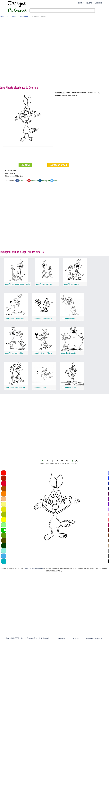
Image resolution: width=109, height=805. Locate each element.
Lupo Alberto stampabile (14, 353)
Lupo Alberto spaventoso (42, 319)
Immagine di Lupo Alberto (42, 353)
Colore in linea (58, 165)
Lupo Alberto (23, 17)
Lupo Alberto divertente (34, 568)
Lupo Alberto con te (68, 353)
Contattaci (62, 638)
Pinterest (34, 181)
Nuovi (89, 3)
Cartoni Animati (11, 17)
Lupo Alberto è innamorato (15, 388)
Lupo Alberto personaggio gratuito (17, 284)
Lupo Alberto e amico (44, 284)
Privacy (76, 638)
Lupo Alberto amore (71, 284)
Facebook (23, 181)
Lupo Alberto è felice (68, 388)
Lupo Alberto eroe (39, 388)
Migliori (98, 3)
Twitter (56, 181)
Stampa (25, 165)
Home (81, 3)
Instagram (46, 181)
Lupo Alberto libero (68, 319)
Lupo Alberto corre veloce (14, 319)
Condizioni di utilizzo (94, 638)
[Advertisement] (31, 52)
